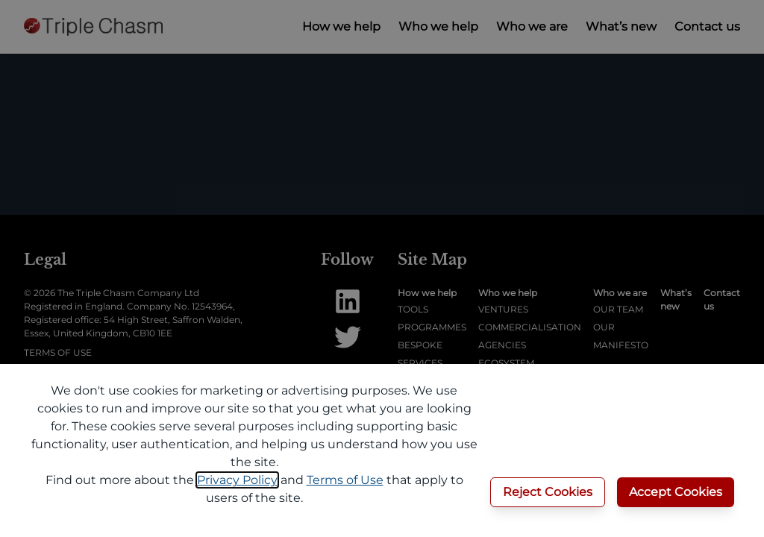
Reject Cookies (547, 492)
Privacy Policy (237, 480)
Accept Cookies (675, 492)
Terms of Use (345, 480)
